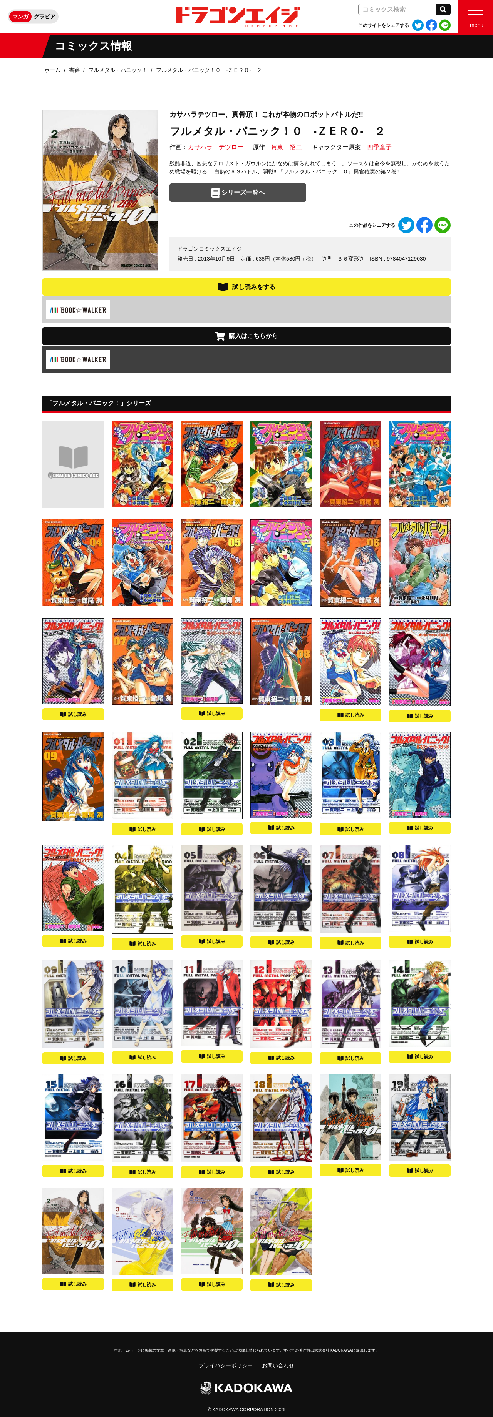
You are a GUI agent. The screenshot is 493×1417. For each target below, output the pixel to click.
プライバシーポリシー (226, 1365)
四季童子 (379, 147)
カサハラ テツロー (215, 147)
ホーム (52, 70)
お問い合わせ (278, 1365)
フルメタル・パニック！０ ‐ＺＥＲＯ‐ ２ (209, 70)
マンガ (20, 16)
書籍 (74, 70)
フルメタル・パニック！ (118, 70)
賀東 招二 (286, 147)
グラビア (44, 16)
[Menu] (475, 16)
